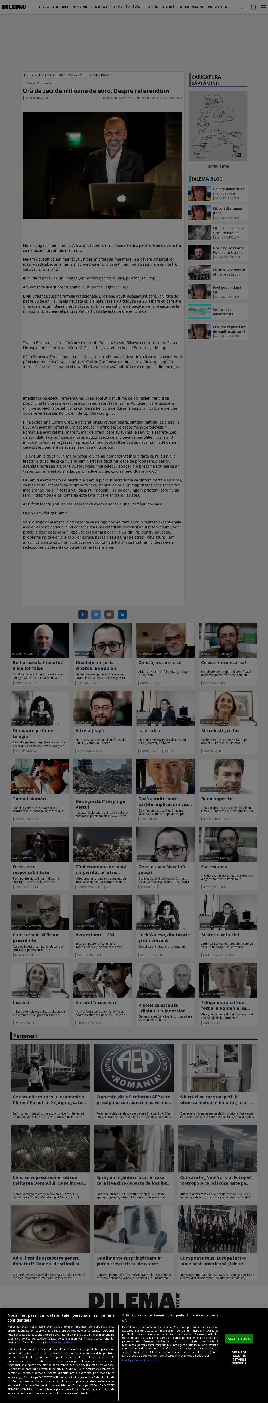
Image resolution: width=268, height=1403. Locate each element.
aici (20, 1377)
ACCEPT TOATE (239, 1339)
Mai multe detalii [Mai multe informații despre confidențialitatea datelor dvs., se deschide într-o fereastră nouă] (63, 1342)
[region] (134, 1355)
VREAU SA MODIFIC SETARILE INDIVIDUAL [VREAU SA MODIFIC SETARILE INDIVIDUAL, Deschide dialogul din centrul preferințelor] (239, 1357)
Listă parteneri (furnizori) (140, 1360)
